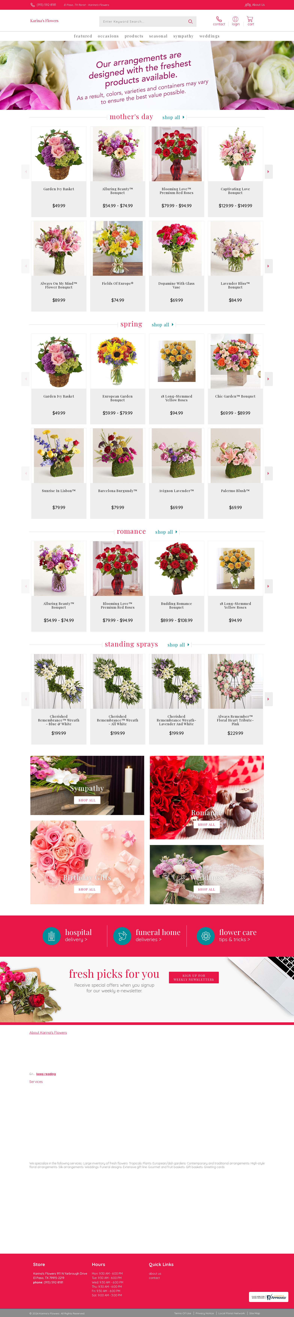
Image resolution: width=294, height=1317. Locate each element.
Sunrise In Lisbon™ (59, 490)
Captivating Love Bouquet (235, 191)
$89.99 (58, 300)
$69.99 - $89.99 (235, 413)
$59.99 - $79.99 (118, 413)
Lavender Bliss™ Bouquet (235, 285)
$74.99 (117, 300)
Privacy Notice (205, 1313)
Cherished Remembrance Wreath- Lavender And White (176, 720)
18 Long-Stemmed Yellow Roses (176, 398)
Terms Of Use (182, 1313)
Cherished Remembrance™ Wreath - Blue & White (59, 720)
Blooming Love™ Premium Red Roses (177, 191)
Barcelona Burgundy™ (117, 490)
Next (269, 172)
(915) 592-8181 (46, 5)
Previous (25, 172)
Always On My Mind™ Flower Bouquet (58, 285)
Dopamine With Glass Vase (176, 285)
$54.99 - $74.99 (118, 205)
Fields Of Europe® (118, 283)
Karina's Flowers (44, 20)
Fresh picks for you (114, 979)
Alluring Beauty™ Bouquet (117, 191)
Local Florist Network (231, 1313)
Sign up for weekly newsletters (194, 977)
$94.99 (176, 413)
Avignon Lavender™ (176, 490)
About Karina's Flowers (48, 1032)
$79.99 (58, 507)
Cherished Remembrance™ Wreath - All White (117, 720)
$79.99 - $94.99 (177, 205)
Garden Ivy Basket (59, 189)
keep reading (46, 1074)
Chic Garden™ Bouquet (235, 396)
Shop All (171, 117)
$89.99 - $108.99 (177, 620)
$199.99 (59, 733)
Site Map (254, 1313)
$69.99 (176, 300)
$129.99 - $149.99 (235, 205)
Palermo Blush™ (235, 490)
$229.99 (235, 733)
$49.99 (58, 205)
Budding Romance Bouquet (176, 605)
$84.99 (235, 300)
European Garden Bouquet (118, 398)
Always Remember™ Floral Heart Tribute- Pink (235, 720)
